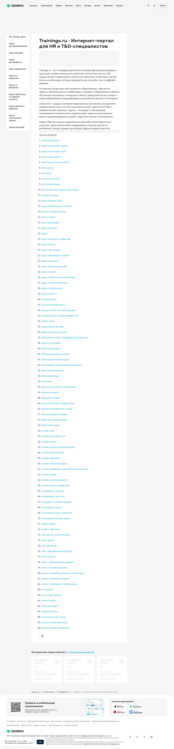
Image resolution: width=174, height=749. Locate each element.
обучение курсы (50, 392)
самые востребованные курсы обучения (62, 573)
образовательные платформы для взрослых (64, 337)
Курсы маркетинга (17, 69)
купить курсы (48, 217)
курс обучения (49, 227)
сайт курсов (47, 540)
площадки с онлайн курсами (56, 501)
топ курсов (47, 589)
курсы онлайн (48, 271)
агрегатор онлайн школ (53, 151)
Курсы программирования (18, 44)
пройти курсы (48, 523)
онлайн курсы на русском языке (58, 447)
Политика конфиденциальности (105, 721)
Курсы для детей (16, 127)
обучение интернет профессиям (58, 386)
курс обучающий (50, 222)
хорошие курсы (49, 611)
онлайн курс (47, 430)
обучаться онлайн (51, 343)
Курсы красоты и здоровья (16, 107)
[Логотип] (66, 731)
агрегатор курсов (50, 140)
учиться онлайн (49, 605)
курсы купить (48, 244)
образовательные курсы (54, 332)
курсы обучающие (51, 249)
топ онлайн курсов (51, 594)
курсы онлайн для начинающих (58, 277)
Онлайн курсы (48, 692)
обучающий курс (50, 375)
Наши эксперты (40, 725)
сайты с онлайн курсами (54, 567)
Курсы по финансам (13, 86)
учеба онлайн (48, 600)
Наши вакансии (55, 725)
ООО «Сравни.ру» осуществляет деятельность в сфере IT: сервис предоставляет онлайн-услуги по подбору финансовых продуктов (56, 736)
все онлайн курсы (50, 184)
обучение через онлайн (54, 419)
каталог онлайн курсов (53, 211)
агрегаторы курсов (51, 156)
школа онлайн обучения (54, 622)
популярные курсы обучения (56, 512)
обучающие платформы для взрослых (61, 364)
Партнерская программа (38, 721)
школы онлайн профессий (55, 627)
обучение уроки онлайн (54, 414)
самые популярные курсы (55, 578)
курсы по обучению (51, 288)
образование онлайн (52, 326)
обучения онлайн (50, 425)
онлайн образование (52, 452)
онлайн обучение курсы (54, 463)
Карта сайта (26, 725)
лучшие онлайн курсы (53, 304)
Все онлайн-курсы (17, 37)
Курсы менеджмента (15, 60)
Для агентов (56, 721)
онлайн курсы (48, 441)
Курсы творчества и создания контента (17, 97)
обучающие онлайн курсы (55, 359)
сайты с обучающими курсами (57, 562)
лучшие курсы (49, 299)
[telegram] (130, 737)
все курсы (46, 173)
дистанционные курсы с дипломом (60, 189)
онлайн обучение (50, 458)
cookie (19, 741)
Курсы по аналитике (14, 76)
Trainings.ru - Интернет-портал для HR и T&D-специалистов (95, 692)
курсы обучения (49, 260)
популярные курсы (51, 507)
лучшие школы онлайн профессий (59, 315)
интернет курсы (49, 195)
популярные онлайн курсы (55, 518)
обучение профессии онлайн (57, 408)
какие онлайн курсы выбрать (56, 206)
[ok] (144, 737)
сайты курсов (48, 556)
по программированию (80, 652)
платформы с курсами (53, 496)
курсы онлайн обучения (54, 282)
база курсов (47, 167)
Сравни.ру (35, 692)
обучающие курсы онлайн (55, 353)
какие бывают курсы (52, 200)
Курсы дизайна (16, 53)
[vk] (137, 737)
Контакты (21, 721)
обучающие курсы (51, 348)
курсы (44, 233)
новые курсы (48, 321)
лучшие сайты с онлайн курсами (58, 310)
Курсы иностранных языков (15, 118)
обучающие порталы (52, 370)
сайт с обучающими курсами (56, 551)
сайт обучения (49, 545)
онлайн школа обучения (54, 479)
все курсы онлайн (50, 178)
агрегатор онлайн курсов (54, 145)
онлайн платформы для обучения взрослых (64, 468)
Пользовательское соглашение (76, 721)
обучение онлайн (50, 397)
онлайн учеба (48, 474)
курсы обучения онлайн (54, 266)
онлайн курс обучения (53, 436)
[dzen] (151, 737)
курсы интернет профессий (56, 238)
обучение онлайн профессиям (57, 403)
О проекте (11, 721)
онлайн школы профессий (55, 485)
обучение (46, 381)
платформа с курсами (52, 490)
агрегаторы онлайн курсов (55, 162)
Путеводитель (63, 692)
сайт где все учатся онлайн (55, 534)
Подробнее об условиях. (91, 744)
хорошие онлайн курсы (53, 616)
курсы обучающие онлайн (55, 255)
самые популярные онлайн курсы (59, 584)
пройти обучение (50, 529)
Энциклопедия (13, 725)
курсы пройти (48, 293)
